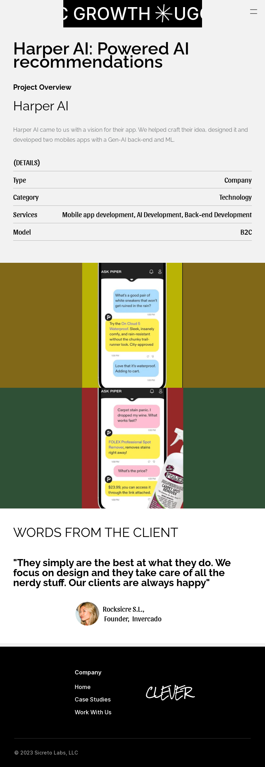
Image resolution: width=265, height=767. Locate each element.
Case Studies (93, 699)
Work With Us (93, 712)
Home (83, 686)
